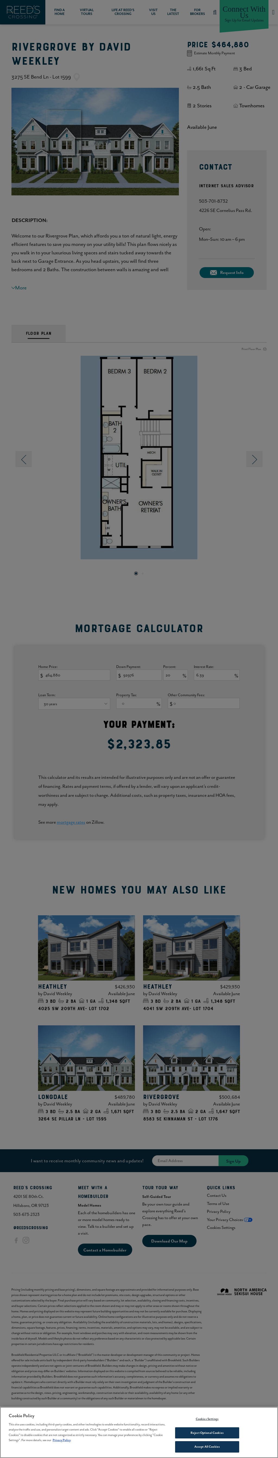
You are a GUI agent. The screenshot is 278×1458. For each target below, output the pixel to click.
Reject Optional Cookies (207, 1435)
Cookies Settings (207, 1422)
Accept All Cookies (207, 1449)
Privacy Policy (62, 1443)
